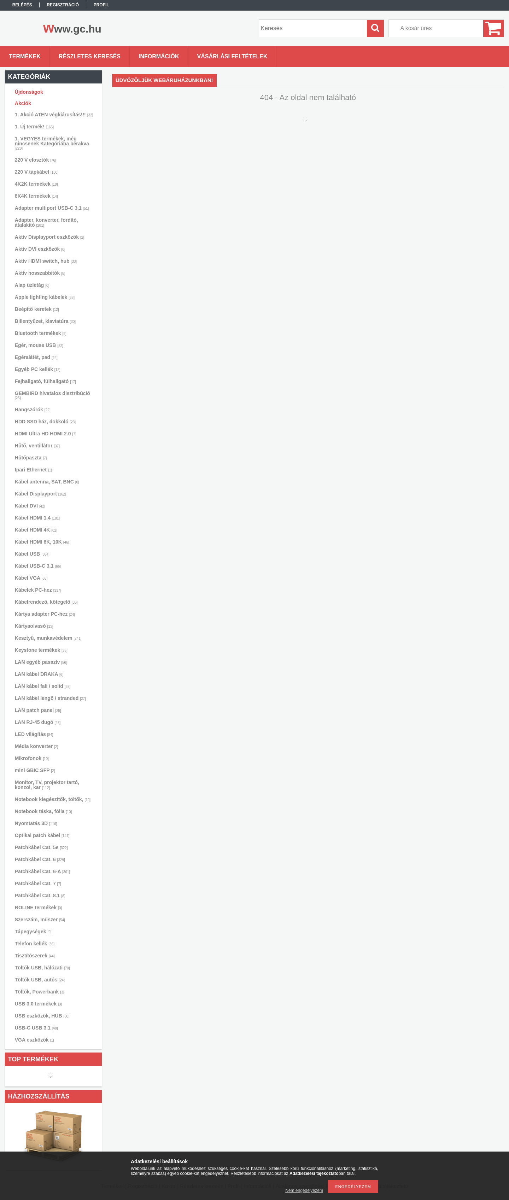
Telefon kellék (34, 943)
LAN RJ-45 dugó (37, 722)
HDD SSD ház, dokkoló (45, 421)
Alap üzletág (32, 285)
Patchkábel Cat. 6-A (42, 871)
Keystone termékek (41, 650)
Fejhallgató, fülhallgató (45, 381)
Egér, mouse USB (39, 345)
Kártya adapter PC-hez (45, 614)
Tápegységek (33, 931)
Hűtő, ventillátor (37, 445)
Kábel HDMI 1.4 (37, 518)
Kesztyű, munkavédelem (48, 638)
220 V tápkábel (36, 172)
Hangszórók (33, 409)
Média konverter (36, 746)
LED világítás (34, 734)
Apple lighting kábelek (45, 297)
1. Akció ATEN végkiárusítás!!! (54, 114)
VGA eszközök (34, 1040)
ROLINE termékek (38, 907)
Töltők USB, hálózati (42, 967)
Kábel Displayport (40, 494)
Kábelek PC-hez (38, 590)
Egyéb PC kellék (37, 369)
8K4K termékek (36, 196)
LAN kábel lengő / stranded (50, 698)
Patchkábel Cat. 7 (38, 883)
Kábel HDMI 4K (36, 530)
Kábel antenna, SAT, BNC (47, 482)
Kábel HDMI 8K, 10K (42, 542)
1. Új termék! (34, 126)
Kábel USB (32, 554)
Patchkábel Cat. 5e (41, 847)
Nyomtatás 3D (36, 823)
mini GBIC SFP (35, 770)
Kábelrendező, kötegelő (46, 602)
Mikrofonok (32, 758)
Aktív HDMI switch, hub (46, 261)
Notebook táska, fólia (43, 811)
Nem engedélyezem (304, 1190)
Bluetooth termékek (40, 333)
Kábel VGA (31, 578)
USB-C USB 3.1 (36, 1028)
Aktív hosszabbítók (40, 273)
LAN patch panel (38, 710)
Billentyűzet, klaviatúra (45, 321)
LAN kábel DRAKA (39, 674)
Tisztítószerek (35, 955)
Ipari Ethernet (33, 470)
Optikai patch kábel (42, 835)
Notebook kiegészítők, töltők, (52, 799)
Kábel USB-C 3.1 (38, 566)
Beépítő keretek (37, 309)
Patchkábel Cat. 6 (40, 859)
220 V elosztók (35, 160)
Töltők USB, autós (40, 979)
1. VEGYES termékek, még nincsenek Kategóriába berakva (52, 143)
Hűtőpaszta (31, 457)
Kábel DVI (30, 506)
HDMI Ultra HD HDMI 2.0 (45, 433)
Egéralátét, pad (36, 357)
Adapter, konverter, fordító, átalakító (46, 222)
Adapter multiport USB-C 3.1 (52, 208)
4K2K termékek (36, 184)
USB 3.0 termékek (38, 1004)
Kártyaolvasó (34, 626)
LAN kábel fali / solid (43, 686)
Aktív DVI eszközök (40, 249)
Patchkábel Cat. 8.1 (40, 895)
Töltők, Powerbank (39, 992)
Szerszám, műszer (40, 919)
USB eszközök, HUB (42, 1016)
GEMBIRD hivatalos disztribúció (52, 395)
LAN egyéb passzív (41, 662)
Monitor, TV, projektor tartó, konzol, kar (47, 784)
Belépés (22, 4)
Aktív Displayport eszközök (49, 237)
